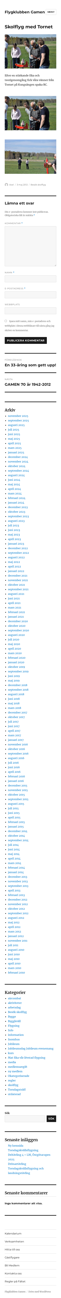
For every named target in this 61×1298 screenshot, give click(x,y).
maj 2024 (14, 484)
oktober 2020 (16, 625)
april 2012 (14, 927)
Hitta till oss (12, 1249)
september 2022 (18, 552)
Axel (11, 184)
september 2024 (18, 470)
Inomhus (14, 1039)
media (12, 1062)
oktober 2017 (16, 717)
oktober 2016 (16, 749)
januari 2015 (16, 826)
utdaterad (14, 1094)
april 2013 (14, 890)
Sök (7, 1113)
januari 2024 (16, 502)
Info (10, 1030)
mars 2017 (14, 735)
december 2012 (17, 899)
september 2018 (18, 689)
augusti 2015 (16, 803)
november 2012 (18, 904)
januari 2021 (16, 616)
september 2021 (18, 589)
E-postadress (15, 288)
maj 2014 (14, 854)
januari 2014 (16, 872)
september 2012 (18, 913)
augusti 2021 (16, 593)
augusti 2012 (16, 917)
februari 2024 (16, 498)
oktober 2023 (16, 511)
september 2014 (18, 840)
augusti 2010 (16, 949)
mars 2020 (15, 653)
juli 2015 (13, 808)
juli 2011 (13, 945)
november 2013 (18, 881)
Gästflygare (12, 1257)
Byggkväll (14, 1021)
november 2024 (18, 461)
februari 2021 (16, 612)
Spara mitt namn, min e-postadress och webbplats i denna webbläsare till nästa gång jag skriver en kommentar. (29, 326)
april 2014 (14, 858)
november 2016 (18, 744)
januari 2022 (16, 571)
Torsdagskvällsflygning (23, 1150)
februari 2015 (16, 822)
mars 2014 (14, 863)
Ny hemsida (15, 1145)
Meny (50, 12)
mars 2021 (14, 607)
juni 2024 (14, 479)
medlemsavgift (17, 1066)
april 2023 (14, 539)
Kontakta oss (13, 1273)
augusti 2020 (16, 635)
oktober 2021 (16, 584)
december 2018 (17, 685)
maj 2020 (14, 644)
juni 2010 (14, 954)
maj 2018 (14, 703)
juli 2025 (13, 429)
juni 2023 (14, 530)
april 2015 (14, 817)
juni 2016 (14, 767)
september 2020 (18, 630)
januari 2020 (16, 662)
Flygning (14, 1025)
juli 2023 (13, 525)
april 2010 (14, 963)
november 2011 (17, 940)
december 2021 (17, 575)
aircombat (14, 998)
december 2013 (17, 876)
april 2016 (14, 771)
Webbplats (12, 304)
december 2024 (18, 457)
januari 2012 (16, 936)
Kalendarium (13, 1233)
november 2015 (18, 790)
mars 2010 (14, 968)
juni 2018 (14, 698)
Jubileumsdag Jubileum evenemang (31, 1048)
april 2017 (14, 730)
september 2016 (18, 753)
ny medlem (15, 1071)
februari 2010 (16, 972)
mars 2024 (15, 493)
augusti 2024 (16, 475)
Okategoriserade (18, 1076)
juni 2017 (14, 726)
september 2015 (18, 799)
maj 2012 (14, 922)
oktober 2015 (16, 794)
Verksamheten (14, 1241)
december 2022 (18, 548)
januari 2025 (16, 452)
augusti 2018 (16, 694)
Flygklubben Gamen (25, 12)
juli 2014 (13, 844)
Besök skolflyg (38, 184)
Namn (9, 272)
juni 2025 (14, 434)
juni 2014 (14, 849)
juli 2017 (13, 721)
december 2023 (18, 507)
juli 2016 (13, 762)
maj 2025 (14, 438)
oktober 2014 (16, 835)
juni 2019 (14, 676)
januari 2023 (16, 543)
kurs (11, 1053)
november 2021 (18, 580)
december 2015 (17, 785)
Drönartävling (17, 1164)
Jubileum (14, 1044)
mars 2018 (14, 708)
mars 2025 (15, 447)
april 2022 (14, 566)
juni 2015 (14, 812)
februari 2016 (16, 776)
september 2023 (18, 516)
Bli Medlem (12, 1265)
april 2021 (14, 603)
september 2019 (18, 671)
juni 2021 (14, 598)
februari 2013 (16, 895)
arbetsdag (14, 1007)
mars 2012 (14, 931)
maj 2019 (14, 680)
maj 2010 (14, 959)
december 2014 (17, 831)
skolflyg (13, 1085)
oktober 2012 (16, 908)
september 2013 (18, 885)
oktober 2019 (16, 666)
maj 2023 (14, 534)
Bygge (12, 1016)
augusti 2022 (16, 557)
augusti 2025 (16, 425)
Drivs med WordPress (39, 1291)
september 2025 (18, 420)
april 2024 (14, 489)
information (16, 1034)
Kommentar (14, 223)
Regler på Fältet (15, 1281)
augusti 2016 (16, 758)
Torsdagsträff (17, 1089)
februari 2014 (16, 867)
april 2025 (14, 443)
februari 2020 (16, 657)
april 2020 (14, 648)
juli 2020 (13, 639)
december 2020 (18, 621)
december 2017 (17, 712)
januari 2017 (16, 739)
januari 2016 (16, 781)
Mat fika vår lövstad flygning (26, 1057)
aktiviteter (15, 1003)
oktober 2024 (16, 466)
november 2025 (18, 416)
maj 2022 (14, 562)
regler (12, 1080)
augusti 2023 (16, 520)
